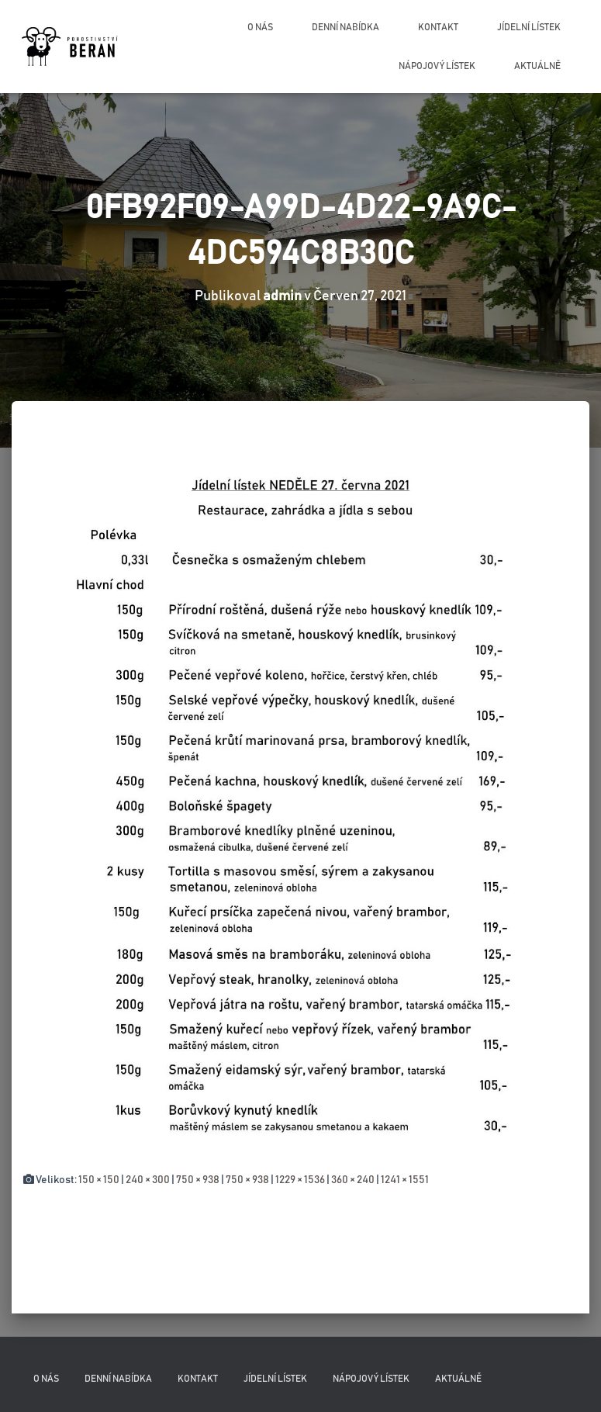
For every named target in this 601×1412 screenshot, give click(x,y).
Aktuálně (537, 66)
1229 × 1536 (300, 1180)
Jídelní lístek (529, 27)
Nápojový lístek (437, 66)
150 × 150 (98, 1180)
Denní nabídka (345, 27)
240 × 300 (148, 1180)
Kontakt (438, 27)
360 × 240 (353, 1180)
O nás (260, 27)
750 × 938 (197, 1180)
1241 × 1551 (405, 1180)
